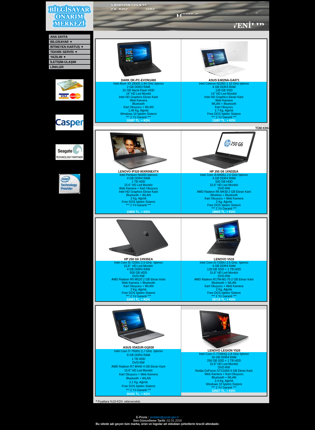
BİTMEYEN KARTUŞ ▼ (67, 46)
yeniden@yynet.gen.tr (164, 417)
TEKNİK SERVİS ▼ (66, 52)
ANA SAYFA (65, 36)
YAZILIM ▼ (65, 57)
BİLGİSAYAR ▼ (66, 41)
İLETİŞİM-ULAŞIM (65, 62)
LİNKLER (66, 67)
